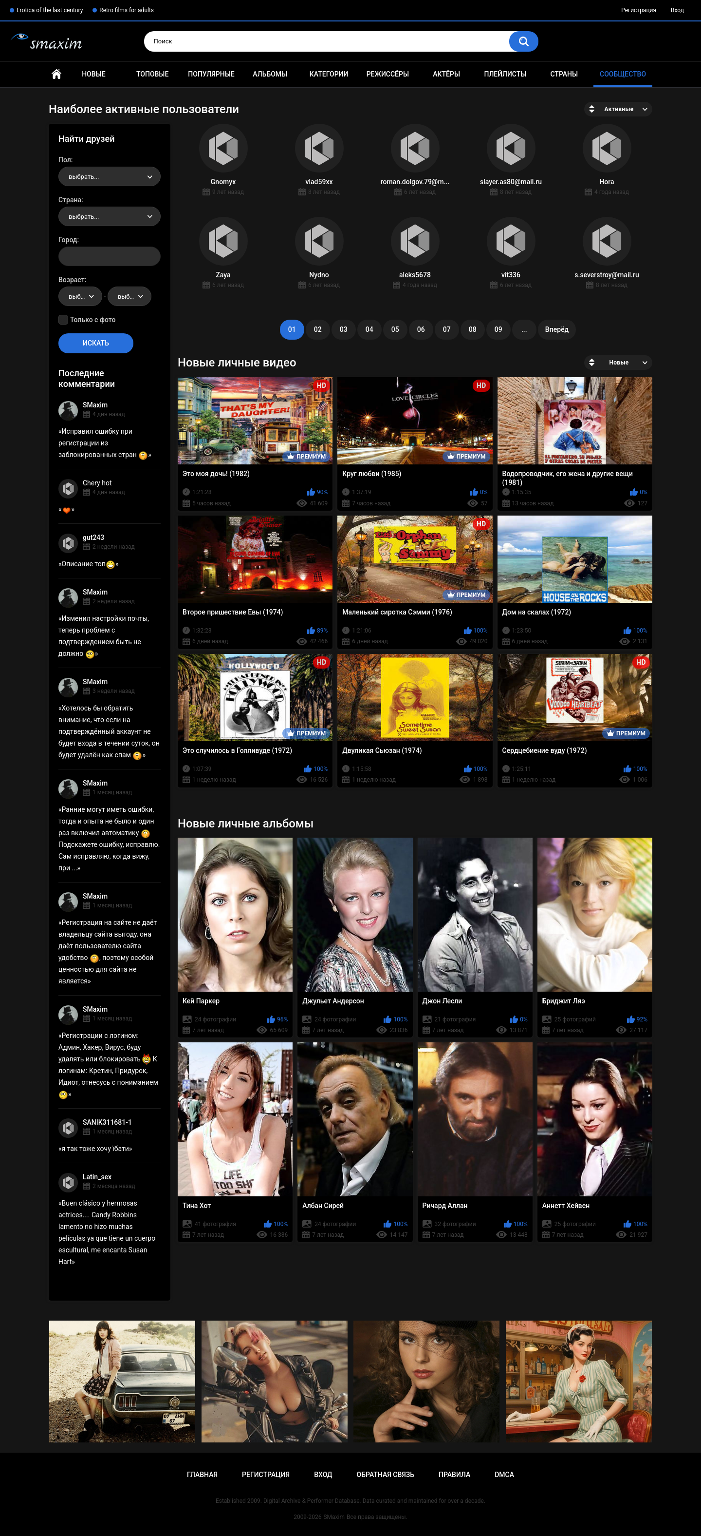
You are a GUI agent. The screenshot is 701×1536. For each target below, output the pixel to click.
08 (473, 329)
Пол (64, 160)
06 (421, 329)
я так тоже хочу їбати (95, 1148)
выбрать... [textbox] (84, 176)
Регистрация (638, 10)
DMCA (504, 1474)
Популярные (211, 74)
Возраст (71, 280)
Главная (56, 74)
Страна (69, 200)
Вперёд (557, 329)
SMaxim (95, 405)
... (524, 329)
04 (369, 329)
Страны (564, 74)
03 (344, 329)
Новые (93, 74)
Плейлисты (505, 74)
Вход (677, 10)
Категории (329, 74)
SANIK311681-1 (107, 1122)
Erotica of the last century (50, 10)
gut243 (93, 537)
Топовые (152, 74)
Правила (454, 1474)
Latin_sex (97, 1177)
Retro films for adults (126, 10)
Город (67, 240)
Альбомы (270, 74)
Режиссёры (388, 74)
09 (498, 329)
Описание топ (88, 564)
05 (395, 329)
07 (447, 329)
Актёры (446, 74)
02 (318, 329)
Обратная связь (385, 1474)
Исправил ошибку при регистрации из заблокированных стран (103, 443)
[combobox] (109, 176)
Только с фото (92, 320)
